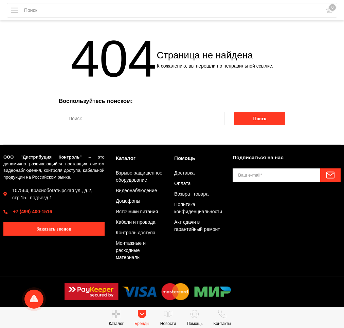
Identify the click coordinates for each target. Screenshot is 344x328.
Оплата (182, 183)
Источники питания (137, 211)
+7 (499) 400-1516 (32, 211)
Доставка (184, 173)
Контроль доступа (136, 232)
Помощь (184, 158)
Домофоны (128, 201)
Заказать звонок (54, 229)
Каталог (125, 158)
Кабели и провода (136, 222)
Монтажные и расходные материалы (131, 250)
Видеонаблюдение (136, 190)
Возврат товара (191, 194)
